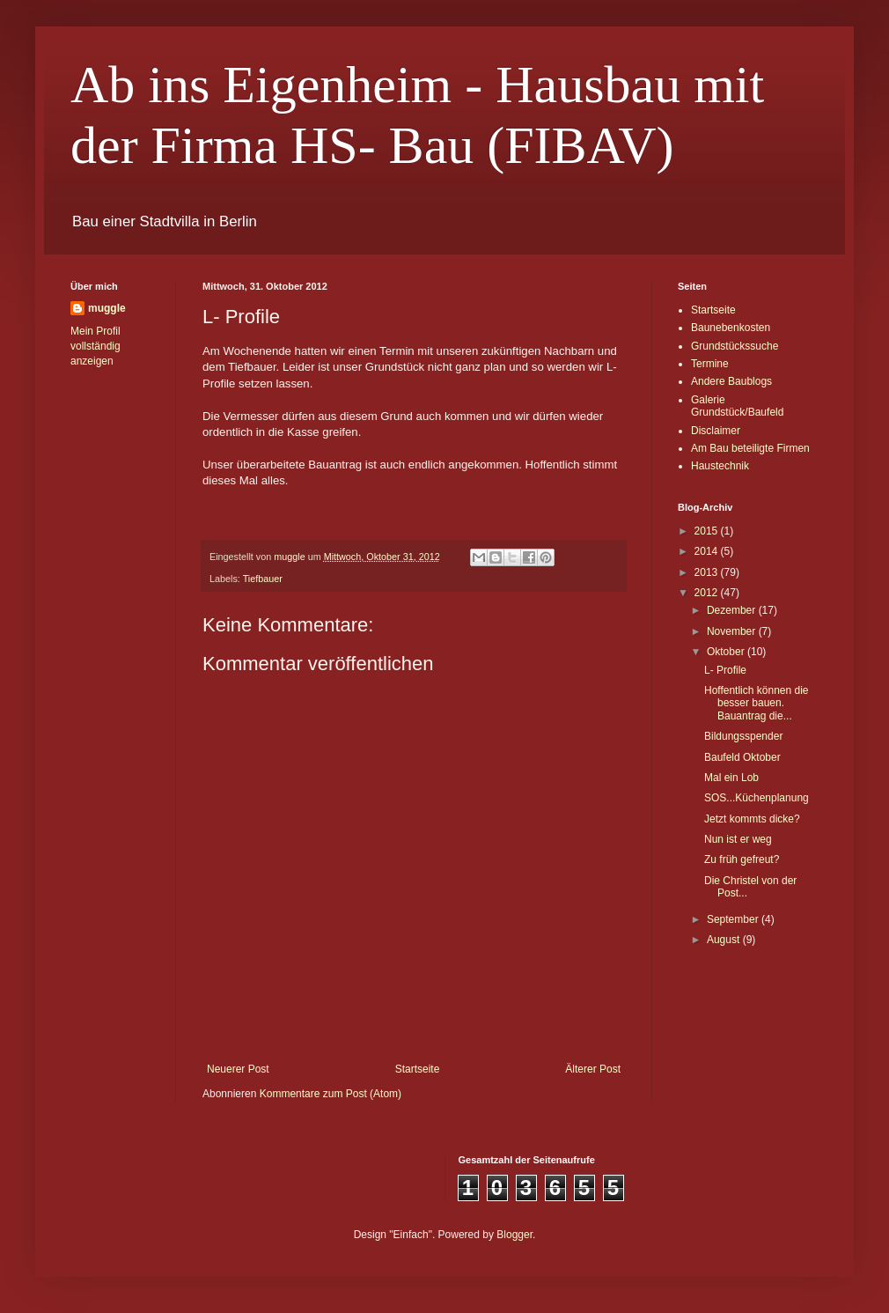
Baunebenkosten (730, 327)
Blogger (514, 1234)
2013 (707, 572)
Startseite (417, 1069)
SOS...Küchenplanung (756, 798)
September (734, 919)
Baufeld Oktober (742, 757)
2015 (707, 531)
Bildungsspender (743, 736)
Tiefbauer (263, 578)
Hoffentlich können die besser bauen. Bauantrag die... (756, 703)
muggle (107, 308)
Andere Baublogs (731, 381)
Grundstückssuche (734, 346)
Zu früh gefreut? (741, 859)
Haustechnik (720, 466)
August (725, 939)
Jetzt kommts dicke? (752, 819)
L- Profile (725, 670)
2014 (707, 551)
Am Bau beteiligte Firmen (750, 448)
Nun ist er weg (738, 839)
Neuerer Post (238, 1069)
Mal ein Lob (731, 777)
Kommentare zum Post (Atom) (330, 1094)
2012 (707, 592)
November (733, 631)
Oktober (727, 651)
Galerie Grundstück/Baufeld (737, 406)
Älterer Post (593, 1069)
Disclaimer (715, 430)
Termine (710, 364)
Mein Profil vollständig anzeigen (95, 346)
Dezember (733, 610)
